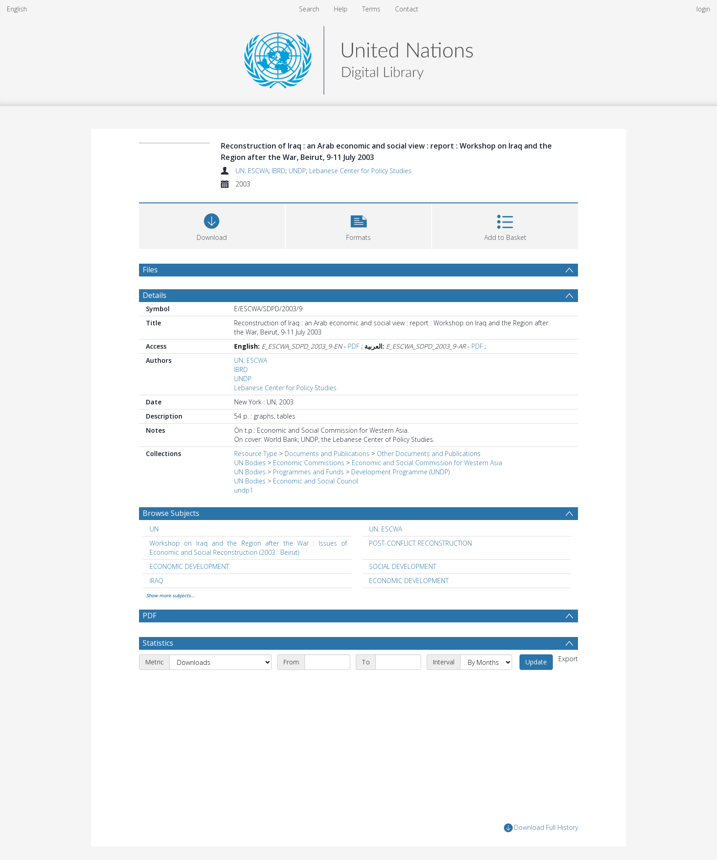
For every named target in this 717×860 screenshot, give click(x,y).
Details (154, 295)
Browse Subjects (171, 513)
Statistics (158, 643)
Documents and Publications (326, 453)
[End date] (398, 662)
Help (341, 9)
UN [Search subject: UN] (154, 529)
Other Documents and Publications (429, 453)
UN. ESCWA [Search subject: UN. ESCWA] (385, 529)
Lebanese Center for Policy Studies (360, 170)
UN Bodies (250, 462)
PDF (353, 346)
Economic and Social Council (315, 481)
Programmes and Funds (308, 471)
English (17, 9)
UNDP (297, 170)
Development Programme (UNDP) (400, 471)
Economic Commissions (308, 462)
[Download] (212, 225)
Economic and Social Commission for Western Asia (427, 462)
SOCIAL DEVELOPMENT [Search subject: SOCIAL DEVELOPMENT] (402, 566)
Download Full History (541, 828)
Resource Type (255, 453)
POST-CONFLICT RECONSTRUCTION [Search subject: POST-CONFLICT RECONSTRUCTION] (420, 543)
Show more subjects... (170, 595)
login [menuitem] (703, 9)
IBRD (278, 170)
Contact (406, 9)
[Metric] (220, 662)
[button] (359, 225)
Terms (371, 9)
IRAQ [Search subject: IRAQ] (156, 580)
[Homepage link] (358, 58)
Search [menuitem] (309, 9)
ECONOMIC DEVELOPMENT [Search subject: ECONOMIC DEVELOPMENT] (189, 566)
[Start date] (327, 662)
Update (536, 662)
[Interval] (486, 662)
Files (150, 270)
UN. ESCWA (251, 170)
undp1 (243, 490)
